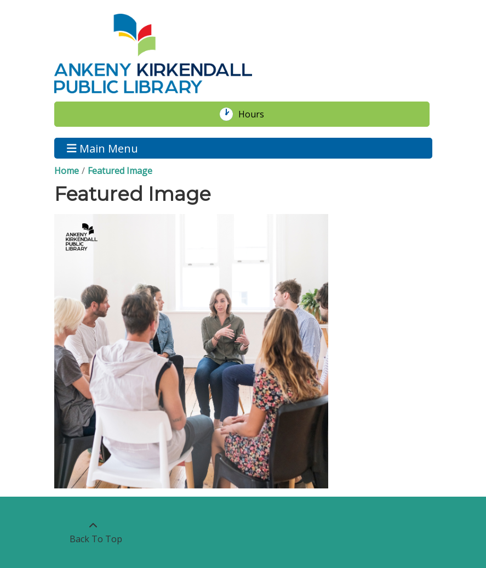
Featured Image (120, 171)
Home (66, 171)
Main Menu (102, 147)
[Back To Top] (93, 532)
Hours (257, 114)
